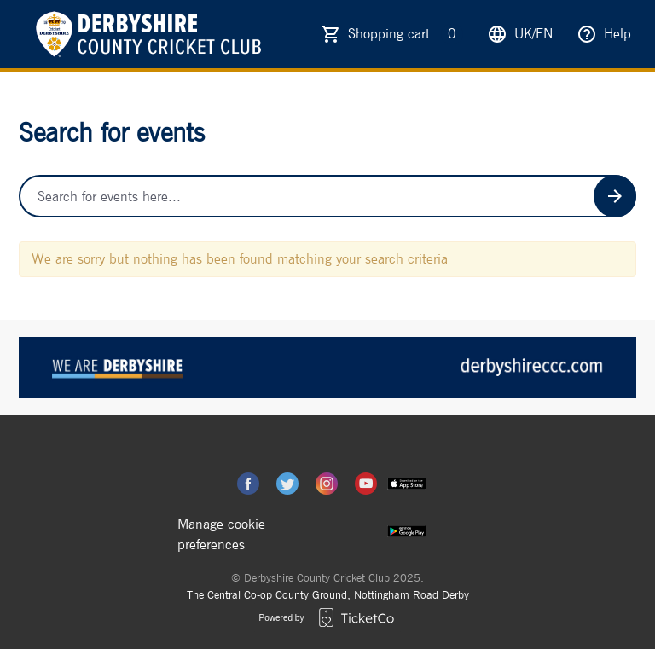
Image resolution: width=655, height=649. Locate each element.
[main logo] (147, 34)
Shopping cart (405, 34)
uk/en (520, 34)
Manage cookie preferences (221, 534)
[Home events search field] (327, 196)
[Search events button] (615, 196)
